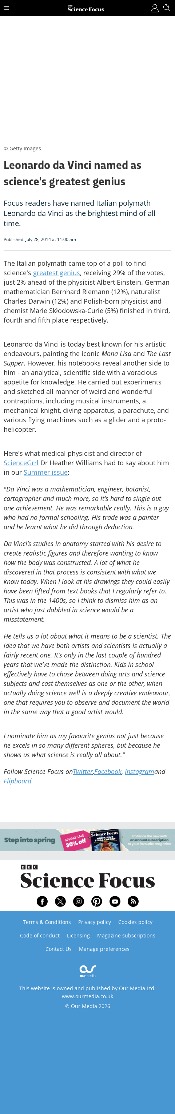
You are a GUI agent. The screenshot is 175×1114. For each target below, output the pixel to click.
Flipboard (17, 781)
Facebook (108, 771)
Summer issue (46, 472)
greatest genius (56, 272)
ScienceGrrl (21, 462)
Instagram (139, 771)
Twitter (83, 771)
